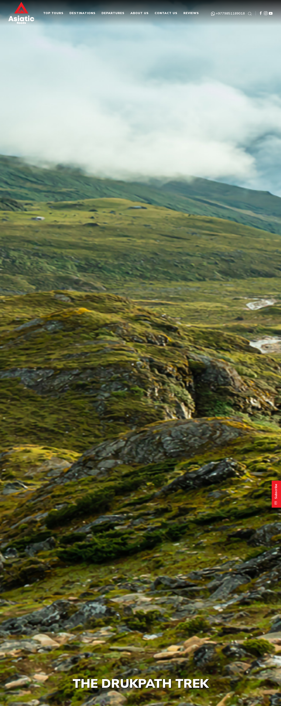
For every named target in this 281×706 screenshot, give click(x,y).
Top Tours (53, 13)
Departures (113, 13)
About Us (139, 13)
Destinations (82, 13)
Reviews (191, 13)
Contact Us (166, 13)
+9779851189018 (228, 13)
